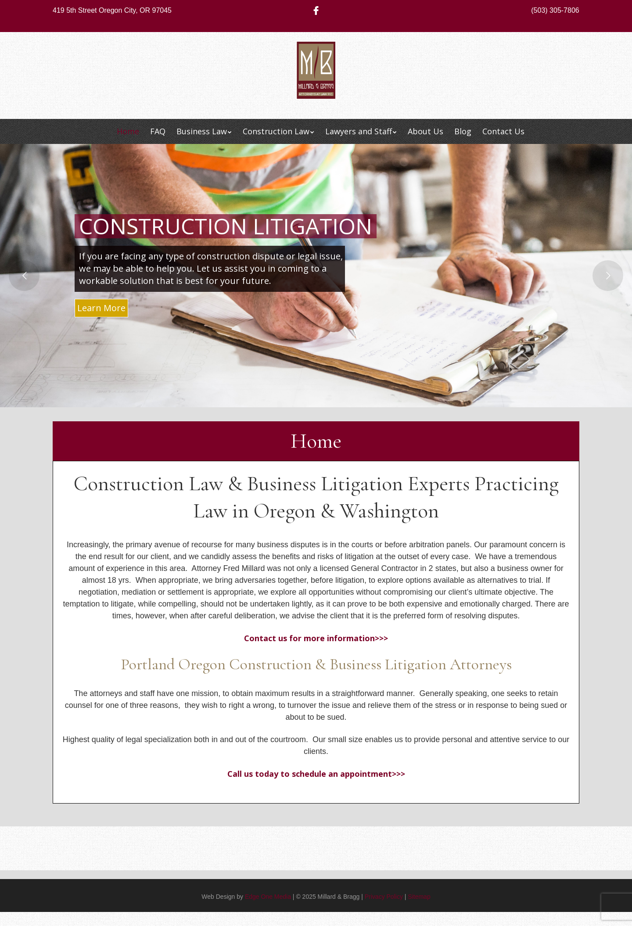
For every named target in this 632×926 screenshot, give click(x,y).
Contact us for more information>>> (316, 638)
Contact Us (503, 131)
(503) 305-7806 (555, 10)
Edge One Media (268, 896)
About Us (425, 131)
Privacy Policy (384, 896)
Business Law (201, 131)
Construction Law (276, 131)
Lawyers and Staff (358, 131)
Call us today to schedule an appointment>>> (316, 773)
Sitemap (419, 896)
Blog (462, 131)
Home (128, 131)
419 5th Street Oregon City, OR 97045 (112, 10)
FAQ (157, 131)
